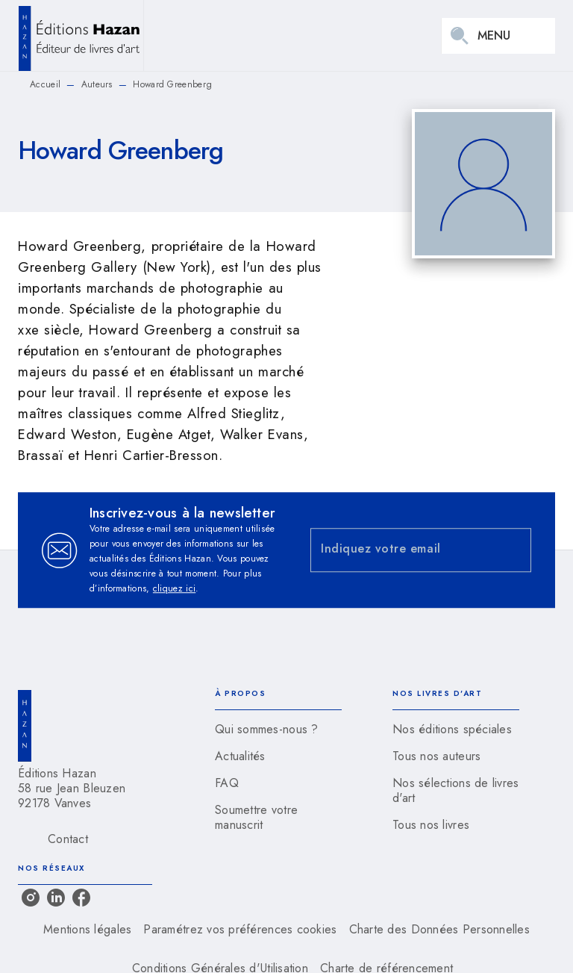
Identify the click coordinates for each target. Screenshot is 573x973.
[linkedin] (56, 897)
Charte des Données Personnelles (439, 929)
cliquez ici (174, 588)
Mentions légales (87, 929)
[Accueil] (80, 35)
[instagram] (30, 897)
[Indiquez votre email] (402, 550)
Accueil (45, 84)
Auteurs (97, 84)
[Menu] (498, 36)
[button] (278, 729)
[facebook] (81, 897)
